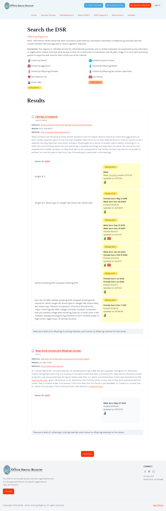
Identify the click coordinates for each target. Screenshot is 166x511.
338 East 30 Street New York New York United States (65, 359)
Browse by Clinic (115, 5)
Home (34, 15)
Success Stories (48, 15)
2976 (47, 161)
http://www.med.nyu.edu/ (52, 366)
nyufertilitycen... (96, 386)
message (113, 175)
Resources (118, 15)
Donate (8, 491)
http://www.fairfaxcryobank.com (55, 132)
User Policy (158, 505)
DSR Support (101, 15)
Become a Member (140, 5)
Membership (67, 15)
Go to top (87, 454)
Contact (131, 15)
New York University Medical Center (58, 350)
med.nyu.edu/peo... (40, 380)
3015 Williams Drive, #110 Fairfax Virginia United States (66, 125)
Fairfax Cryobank (46, 116)
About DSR (84, 15)
